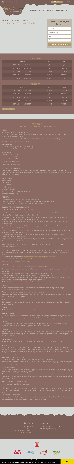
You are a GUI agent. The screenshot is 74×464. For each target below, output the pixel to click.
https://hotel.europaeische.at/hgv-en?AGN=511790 (40, 257)
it (67, 2)
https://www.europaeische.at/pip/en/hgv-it (16, 261)
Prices (57, 10)
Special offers (8, 109)
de (69, 2)
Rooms (41, 10)
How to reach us (27, 433)
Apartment (49, 10)
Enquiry (56, 2)
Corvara (64, 10)
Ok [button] (67, 461)
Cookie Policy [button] (52, 462)
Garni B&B (33, 10)
